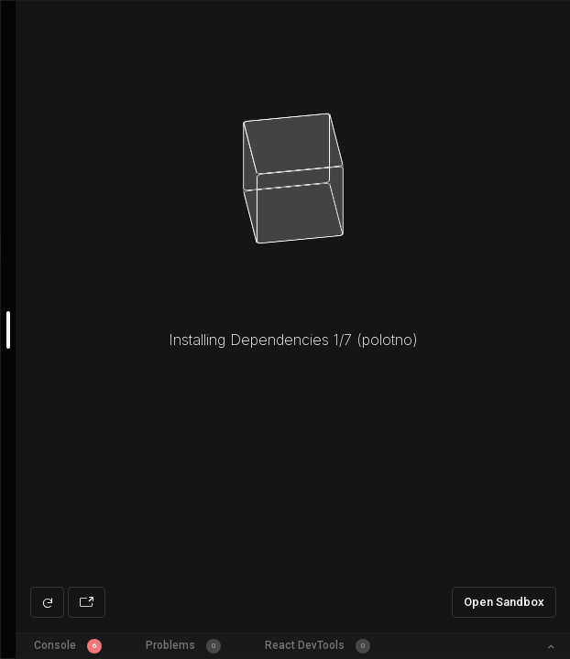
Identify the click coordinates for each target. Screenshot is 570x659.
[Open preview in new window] (86, 602)
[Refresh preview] (47, 602)
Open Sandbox (504, 602)
